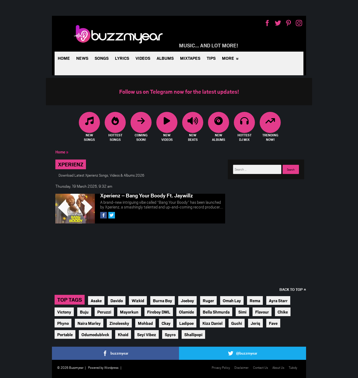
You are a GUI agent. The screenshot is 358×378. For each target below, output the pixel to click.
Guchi (236, 323)
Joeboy (187, 300)
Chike (283, 312)
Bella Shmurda (216, 312)
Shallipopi (193, 334)
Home (64, 58)
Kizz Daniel (212, 323)
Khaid (123, 334)
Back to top (291, 289)
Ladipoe (186, 323)
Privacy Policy (221, 367)
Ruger (208, 300)
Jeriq (255, 323)
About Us (278, 367)
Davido (116, 300)
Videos (143, 58)
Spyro (170, 334)
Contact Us (260, 367)
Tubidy (293, 367)
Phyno (63, 323)
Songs (102, 58)
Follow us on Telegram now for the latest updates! (179, 91)
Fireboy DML (158, 312)
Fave (273, 323)
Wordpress (111, 367)
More (228, 58)
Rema (255, 300)
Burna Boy (162, 300)
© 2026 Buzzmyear (70, 367)
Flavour (262, 312)
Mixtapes (190, 58)
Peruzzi (104, 312)
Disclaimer (241, 367)
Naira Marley (89, 323)
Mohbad (145, 323)
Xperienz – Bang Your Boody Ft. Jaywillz (146, 195)
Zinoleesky (119, 323)
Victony (64, 312)
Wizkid (138, 300)
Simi (242, 312)
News (82, 58)
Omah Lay (232, 300)
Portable (65, 334)
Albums (165, 58)
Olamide (186, 312)
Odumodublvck (95, 334)
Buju (84, 312)
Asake (96, 300)
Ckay (166, 323)
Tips (211, 58)
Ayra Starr (278, 300)
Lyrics (122, 58)
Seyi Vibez (146, 334)
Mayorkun (129, 312)
